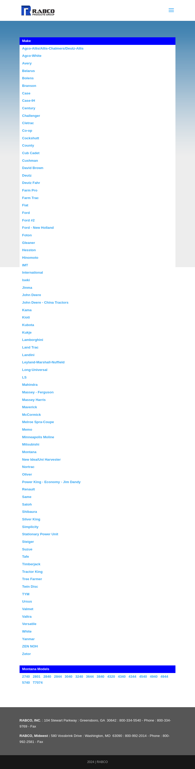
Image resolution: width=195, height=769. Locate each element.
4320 (111, 676)
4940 (154, 676)
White (27, 631)
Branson (29, 86)
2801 (37, 676)
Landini (28, 355)
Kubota (28, 325)
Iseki (26, 280)
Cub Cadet (31, 153)
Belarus (28, 71)
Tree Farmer (32, 579)
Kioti (26, 317)
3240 (79, 676)
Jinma (27, 288)
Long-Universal (34, 370)
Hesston (29, 250)
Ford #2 (28, 220)
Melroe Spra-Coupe (38, 422)
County (28, 145)
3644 (90, 676)
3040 (68, 676)
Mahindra (30, 385)
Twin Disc (30, 586)
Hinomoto (30, 258)
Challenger (31, 116)
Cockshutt (30, 138)
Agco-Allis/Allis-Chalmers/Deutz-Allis (53, 48)
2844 (58, 676)
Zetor (26, 654)
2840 (47, 676)
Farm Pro (30, 190)
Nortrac (28, 467)
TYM (25, 594)
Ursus (27, 601)
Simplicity (30, 527)
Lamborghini (32, 340)
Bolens (28, 78)
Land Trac (30, 347)
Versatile (29, 624)
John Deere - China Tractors (45, 302)
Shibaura (29, 512)
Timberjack (31, 564)
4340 (122, 676)
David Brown (32, 168)
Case (26, 93)
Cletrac (28, 123)
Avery (27, 63)
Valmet (27, 609)
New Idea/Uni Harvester (41, 459)
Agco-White (31, 56)
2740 (26, 676)
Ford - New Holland (38, 228)
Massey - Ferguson (38, 392)
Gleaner (28, 243)
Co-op (27, 131)
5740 (26, 682)
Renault (28, 489)
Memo (27, 429)
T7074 (38, 682)
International (32, 272)
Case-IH (28, 101)
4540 (143, 676)
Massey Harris (34, 400)
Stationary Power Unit (40, 534)
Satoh (27, 504)
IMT (25, 265)
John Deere (31, 295)
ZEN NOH (30, 646)
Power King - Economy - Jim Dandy (51, 482)
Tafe (25, 556)
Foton (27, 235)
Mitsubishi (30, 444)
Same (27, 497)
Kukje (27, 332)
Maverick (29, 407)
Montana (29, 452)
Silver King (31, 519)
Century (28, 108)
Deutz (27, 175)
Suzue (27, 549)
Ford (26, 213)
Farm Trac (30, 198)
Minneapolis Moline (38, 437)
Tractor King (32, 572)
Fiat (25, 205)
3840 (101, 676)
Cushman (30, 161)
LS (24, 377)
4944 (164, 676)
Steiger (28, 542)
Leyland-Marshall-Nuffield (43, 362)
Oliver (27, 474)
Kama (27, 310)
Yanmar (28, 639)
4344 (132, 676)
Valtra (27, 616)
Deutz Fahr (31, 183)
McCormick (31, 415)
